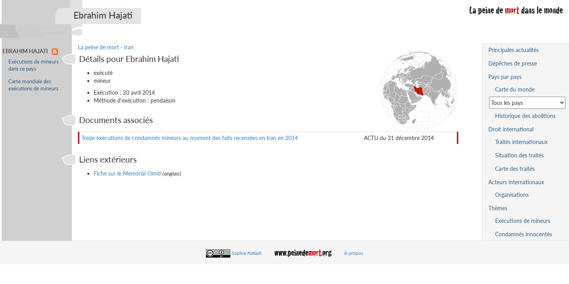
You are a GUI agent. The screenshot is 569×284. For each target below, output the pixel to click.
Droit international (510, 129)
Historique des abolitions (525, 115)
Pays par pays (505, 76)
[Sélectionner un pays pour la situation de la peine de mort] (527, 103)
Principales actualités (513, 50)
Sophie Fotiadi (247, 253)
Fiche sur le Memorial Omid (127, 173)
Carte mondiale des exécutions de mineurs (33, 85)
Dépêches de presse (512, 63)
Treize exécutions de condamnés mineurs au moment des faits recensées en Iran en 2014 (189, 138)
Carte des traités (515, 168)
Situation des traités (519, 155)
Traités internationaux (521, 141)
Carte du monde (515, 89)
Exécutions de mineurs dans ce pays (33, 65)
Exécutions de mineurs (522, 220)
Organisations (512, 194)
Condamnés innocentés (523, 234)
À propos (353, 253)
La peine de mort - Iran (106, 47)
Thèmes (497, 208)
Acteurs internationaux (516, 182)
